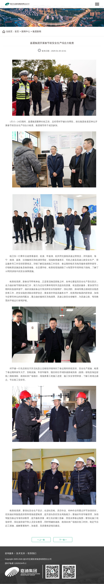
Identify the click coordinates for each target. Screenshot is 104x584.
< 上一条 (41, 540)
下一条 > (62, 540)
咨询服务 (9, 553)
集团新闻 (36, 31)
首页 (17, 31)
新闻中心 (25, 31)
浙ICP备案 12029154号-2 (15, 563)
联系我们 (32, 553)
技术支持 (20, 553)
